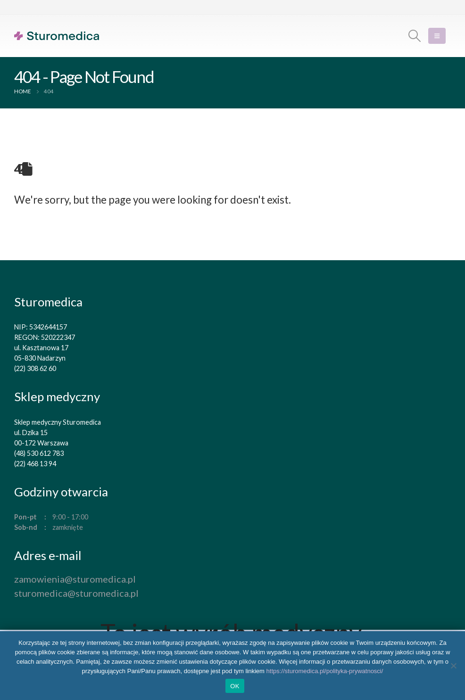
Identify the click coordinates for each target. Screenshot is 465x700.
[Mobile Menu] (437, 36)
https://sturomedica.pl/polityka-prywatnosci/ (324, 671)
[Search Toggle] (414, 36)
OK (234, 686)
